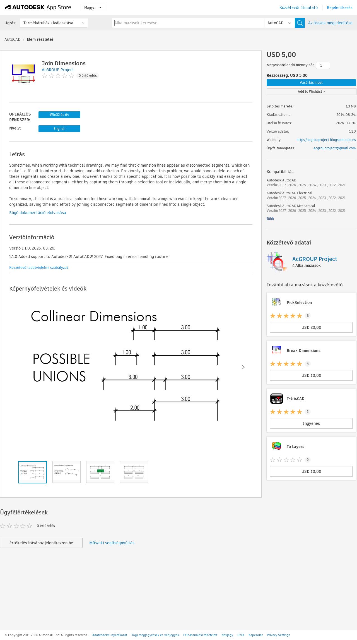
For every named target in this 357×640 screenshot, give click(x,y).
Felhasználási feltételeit (200, 635)
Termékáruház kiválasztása (48, 23)
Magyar (93, 7)
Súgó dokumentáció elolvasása (37, 212)
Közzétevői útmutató (298, 7)
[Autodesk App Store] (38, 7)
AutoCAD (12, 39)
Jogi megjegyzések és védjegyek (155, 635)
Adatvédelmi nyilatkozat (109, 635)
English (59, 128)
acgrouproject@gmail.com (334, 148)
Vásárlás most (311, 82)
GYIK (240, 635)
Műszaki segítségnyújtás (111, 543)
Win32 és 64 (59, 114)
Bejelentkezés (340, 7)
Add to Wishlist (311, 91)
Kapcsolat (256, 635)
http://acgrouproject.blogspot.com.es (326, 139)
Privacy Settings (278, 635)
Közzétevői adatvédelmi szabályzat (38, 267)
